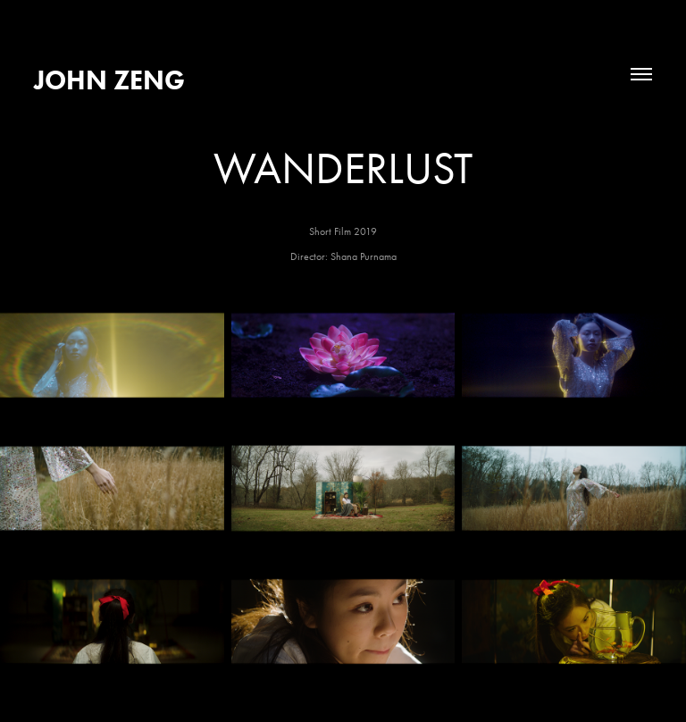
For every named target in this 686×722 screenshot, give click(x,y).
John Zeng (109, 80)
